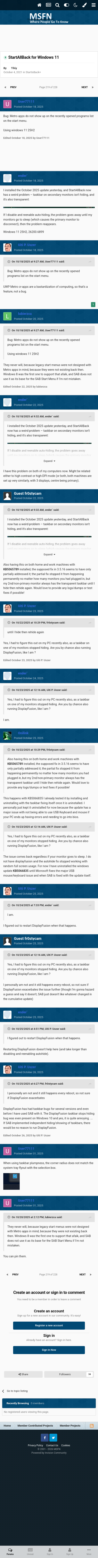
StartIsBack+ (33, 72)
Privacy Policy (35, 1445)
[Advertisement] (49, 37)
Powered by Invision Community (49, 1452)
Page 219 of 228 (49, 87)
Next (85, 87)
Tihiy (14, 68)
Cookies (65, 1445)
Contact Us (52, 1445)
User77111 (51, 261)
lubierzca (50, 1217)
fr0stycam (53, 622)
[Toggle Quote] (9, 261)
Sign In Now (49, 1349)
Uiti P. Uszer (54, 690)
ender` (49, 416)
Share (23, 1374)
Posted (28, 106)
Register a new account (49, 1325)
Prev (13, 87)
